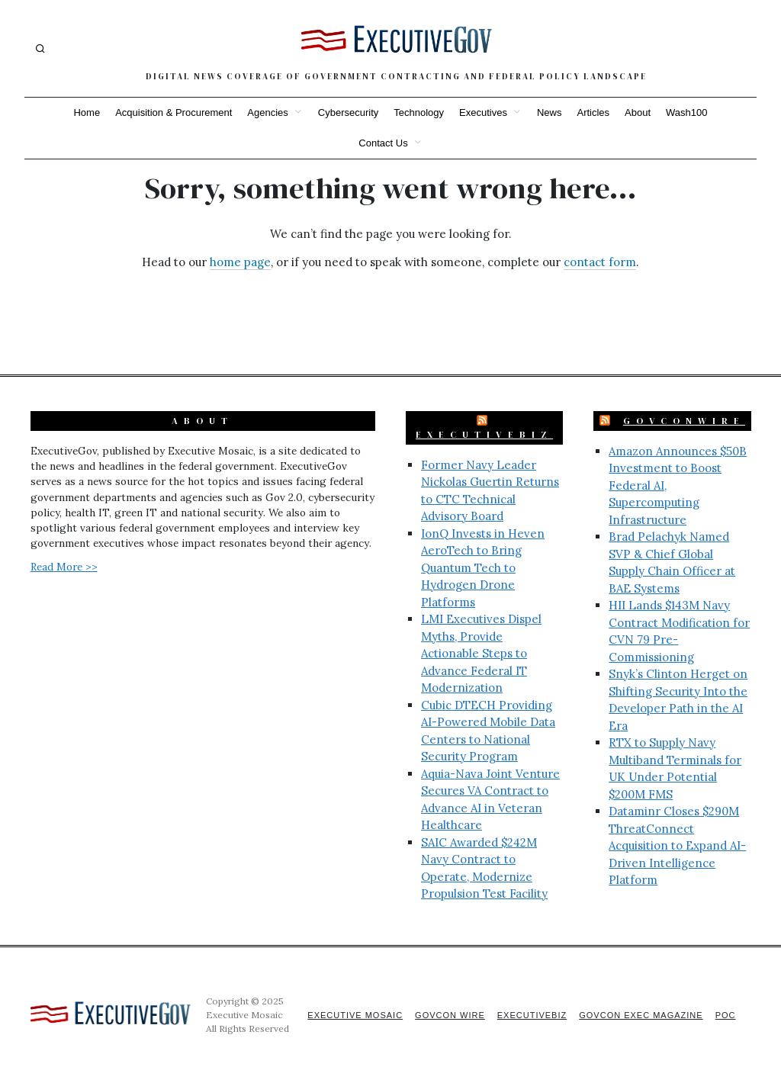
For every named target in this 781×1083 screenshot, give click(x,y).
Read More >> (64, 567)
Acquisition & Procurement (173, 112)
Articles (593, 112)
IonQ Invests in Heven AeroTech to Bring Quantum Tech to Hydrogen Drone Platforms (483, 567)
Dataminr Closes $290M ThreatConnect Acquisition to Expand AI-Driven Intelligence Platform (677, 845)
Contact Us (382, 143)
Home (86, 112)
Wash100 (686, 112)
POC (725, 1015)
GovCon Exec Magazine (640, 1015)
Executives (483, 112)
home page (240, 262)
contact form (600, 262)
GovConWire (684, 421)
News (549, 112)
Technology (419, 112)
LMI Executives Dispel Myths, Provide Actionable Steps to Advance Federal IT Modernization (481, 653)
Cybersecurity (348, 112)
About (638, 112)
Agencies (267, 112)
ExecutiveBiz (484, 435)
